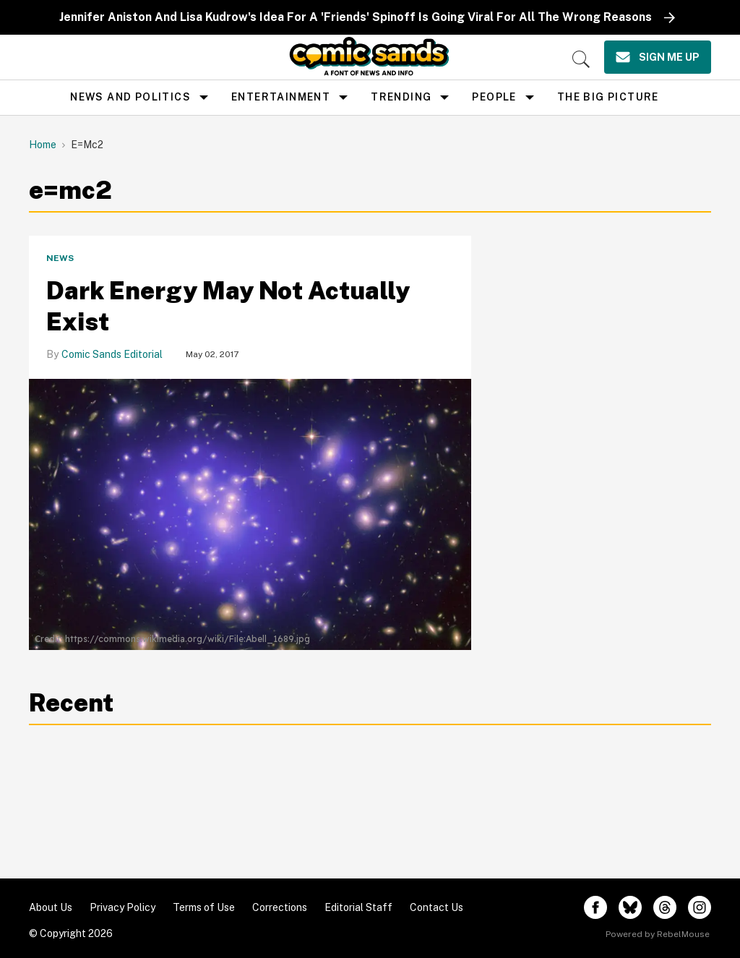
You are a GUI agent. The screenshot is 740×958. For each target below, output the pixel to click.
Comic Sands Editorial (112, 354)
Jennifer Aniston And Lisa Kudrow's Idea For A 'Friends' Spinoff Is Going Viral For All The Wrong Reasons (355, 17)
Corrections (279, 907)
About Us (50, 907)
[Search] (581, 59)
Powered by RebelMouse (658, 934)
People (494, 97)
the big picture (608, 97)
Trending (401, 97)
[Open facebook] (595, 907)
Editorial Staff (358, 907)
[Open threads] (664, 907)
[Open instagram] (699, 907)
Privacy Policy (122, 907)
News (60, 258)
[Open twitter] (630, 907)
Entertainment (280, 97)
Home (42, 144)
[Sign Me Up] (657, 57)
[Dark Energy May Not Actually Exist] (250, 503)
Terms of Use (204, 907)
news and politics (130, 97)
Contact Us (436, 907)
